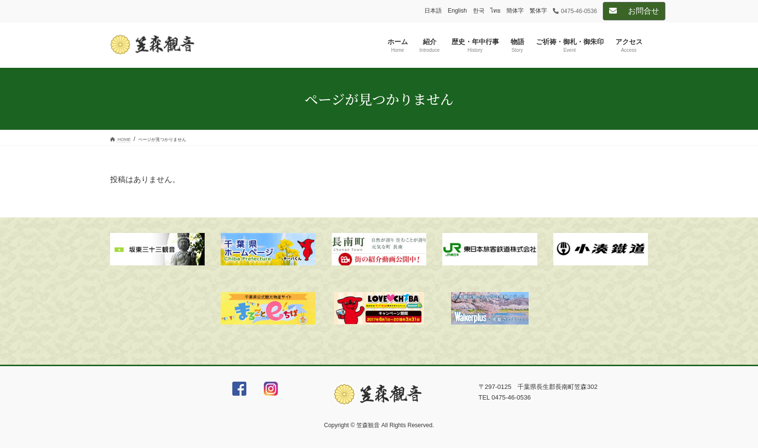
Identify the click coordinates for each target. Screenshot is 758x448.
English (457, 10)
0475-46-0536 (575, 11)
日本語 (433, 10)
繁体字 (538, 10)
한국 (478, 10)
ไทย (495, 10)
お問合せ (634, 11)
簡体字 (515, 10)
